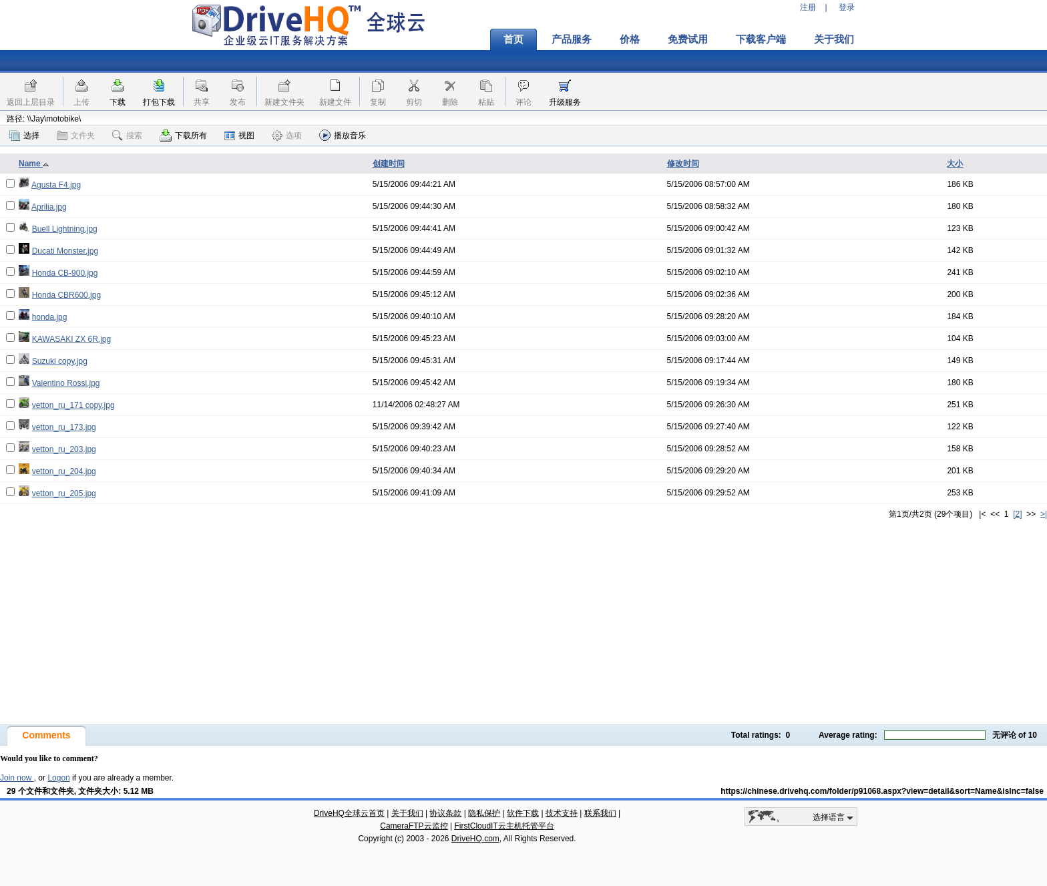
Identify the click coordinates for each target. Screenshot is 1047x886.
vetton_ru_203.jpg (64, 449)
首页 (513, 39)
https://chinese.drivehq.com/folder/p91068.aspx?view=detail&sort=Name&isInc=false (882, 791)
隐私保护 (484, 813)
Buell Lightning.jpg (64, 229)
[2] (1017, 514)
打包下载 (159, 102)
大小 (955, 163)
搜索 (127, 135)
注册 (808, 7)
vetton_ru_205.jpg (64, 493)
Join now (17, 778)
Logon (58, 778)
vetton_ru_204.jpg (64, 471)
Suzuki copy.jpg (59, 361)
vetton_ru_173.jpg (64, 427)
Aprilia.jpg (49, 207)
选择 (24, 135)
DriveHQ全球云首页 (349, 813)
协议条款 (445, 813)
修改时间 (683, 163)
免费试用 (688, 39)
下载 (118, 102)
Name (34, 163)
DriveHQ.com (475, 838)
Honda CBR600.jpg (66, 295)
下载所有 (183, 136)
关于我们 (834, 39)
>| (1043, 514)
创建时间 (389, 163)
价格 (630, 39)
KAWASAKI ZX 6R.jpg (71, 339)
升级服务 (565, 102)
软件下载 (523, 813)
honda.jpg (49, 317)
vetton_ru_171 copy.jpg (73, 405)
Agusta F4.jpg (56, 185)
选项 (287, 135)
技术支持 (562, 813)
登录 (847, 7)
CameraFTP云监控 (413, 826)
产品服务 (572, 39)
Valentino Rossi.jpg (66, 383)
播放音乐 (342, 135)
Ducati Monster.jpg (65, 251)
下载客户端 (761, 39)
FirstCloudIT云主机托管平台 (504, 826)
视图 (239, 135)
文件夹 (76, 135)
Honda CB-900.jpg (65, 273)
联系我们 (600, 813)
